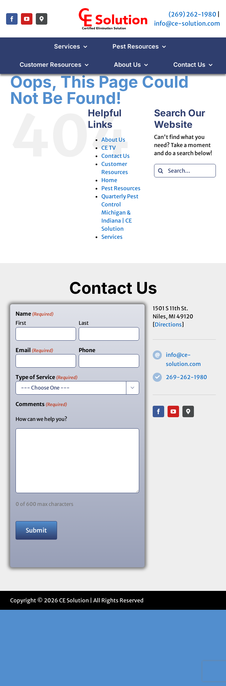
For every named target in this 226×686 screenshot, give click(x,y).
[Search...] (185, 170)
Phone (87, 350)
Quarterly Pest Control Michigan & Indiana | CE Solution (120, 212)
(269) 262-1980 (192, 14)
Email (34, 350)
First (21, 323)
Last (84, 323)
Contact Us (115, 155)
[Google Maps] (41, 19)
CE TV (108, 147)
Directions (168, 324)
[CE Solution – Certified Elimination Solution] (113, 9)
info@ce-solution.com (187, 23)
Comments (41, 404)
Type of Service (46, 377)
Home (109, 180)
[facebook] (12, 19)
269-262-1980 (186, 377)
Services (112, 236)
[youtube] (26, 19)
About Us (113, 139)
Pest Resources (121, 188)
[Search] (161, 170)
